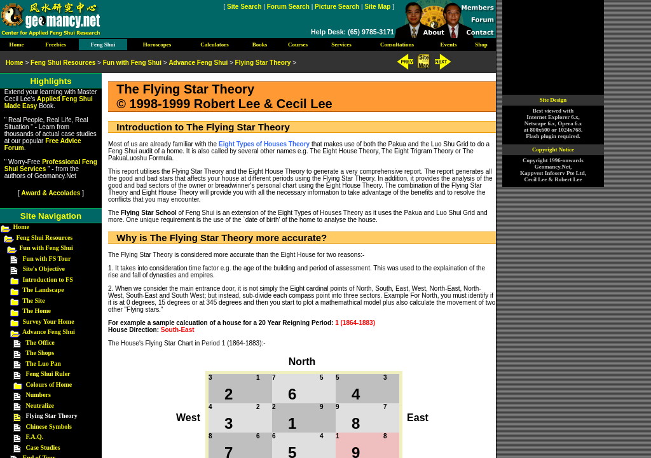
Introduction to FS (48, 279)
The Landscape (43, 289)
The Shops (39, 352)
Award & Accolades (51, 193)
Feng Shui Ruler (48, 373)
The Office (39, 342)
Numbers (38, 394)
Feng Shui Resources (45, 237)
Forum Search (288, 6)
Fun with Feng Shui (46, 247)
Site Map (377, 6)
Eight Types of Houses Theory (264, 144)
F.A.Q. (35, 436)
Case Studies (43, 447)
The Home (36, 310)
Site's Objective (44, 268)
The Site (33, 300)
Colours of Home (49, 384)
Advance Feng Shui (48, 331)
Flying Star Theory (263, 62)
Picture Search (337, 6)
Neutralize (40, 405)
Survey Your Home (48, 321)
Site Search (244, 6)
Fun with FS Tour (47, 258)
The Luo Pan (43, 363)
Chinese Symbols (49, 426)
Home (21, 226)
